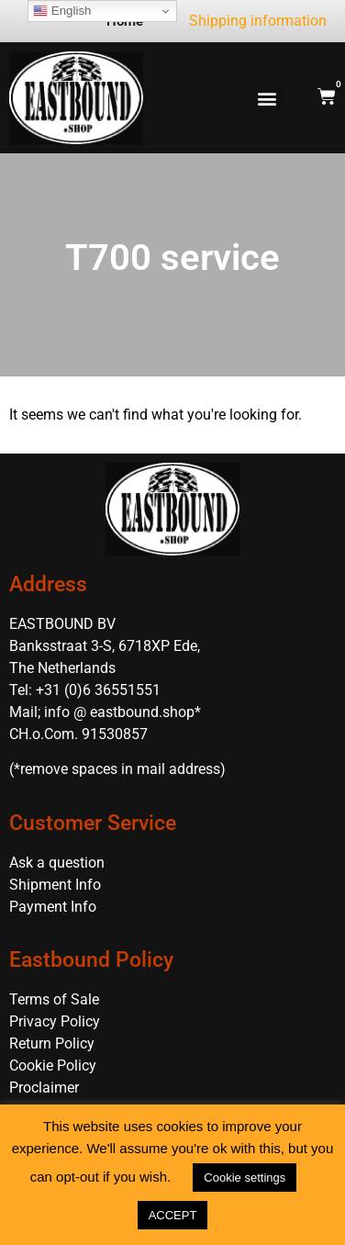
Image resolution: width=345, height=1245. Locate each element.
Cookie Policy (52, 1065)
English (62, 11)
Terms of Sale (54, 999)
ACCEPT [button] (173, 1215)
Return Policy (52, 1043)
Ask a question (57, 862)
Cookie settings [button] (244, 1177)
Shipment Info (55, 884)
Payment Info (52, 906)
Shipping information (258, 20)
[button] (267, 98)
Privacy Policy (54, 1021)
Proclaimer (44, 1087)
